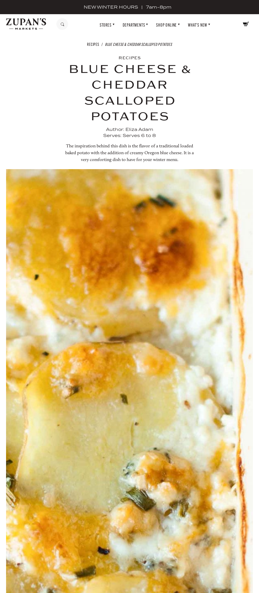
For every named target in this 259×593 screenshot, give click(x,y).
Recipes (93, 44)
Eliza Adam (139, 129)
